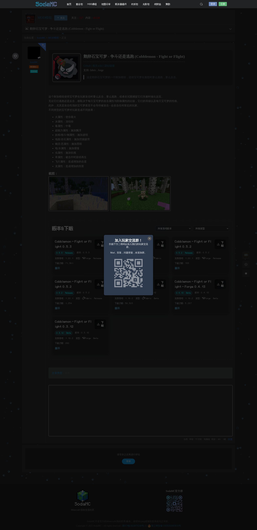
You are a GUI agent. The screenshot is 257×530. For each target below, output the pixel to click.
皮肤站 (157, 4)
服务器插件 (121, 4)
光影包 (146, 4)
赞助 (168, 4)
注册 (222, 4)
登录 (213, 4)
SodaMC (46, 4)
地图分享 (106, 4)
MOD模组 (92, 4)
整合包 (79, 4)
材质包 (134, 4)
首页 (69, 4)
